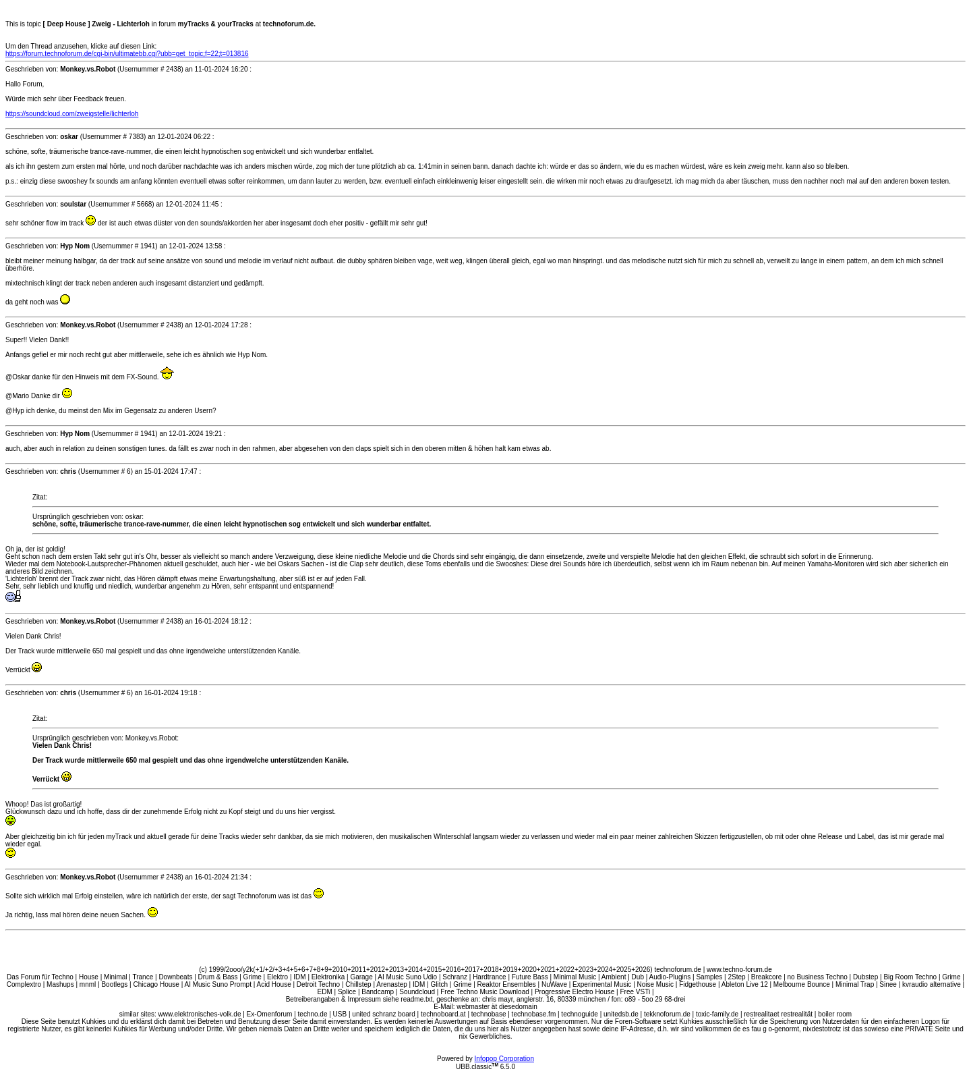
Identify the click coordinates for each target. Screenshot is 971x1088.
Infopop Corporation (504, 1058)
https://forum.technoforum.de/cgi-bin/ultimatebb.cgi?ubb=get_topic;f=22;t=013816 (127, 53)
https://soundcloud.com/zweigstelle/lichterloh (71, 113)
